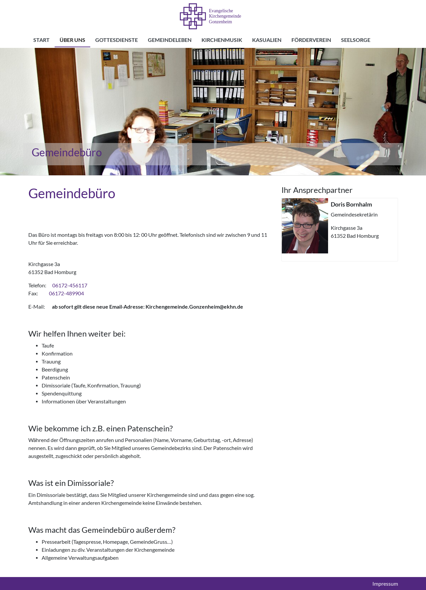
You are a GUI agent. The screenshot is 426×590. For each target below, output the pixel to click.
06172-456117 (69, 285)
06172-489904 (66, 293)
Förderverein (311, 40)
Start (41, 40)
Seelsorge (355, 40)
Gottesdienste (116, 40)
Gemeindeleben (170, 40)
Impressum (385, 584)
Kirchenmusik (222, 40)
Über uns (72, 40)
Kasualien (266, 40)
